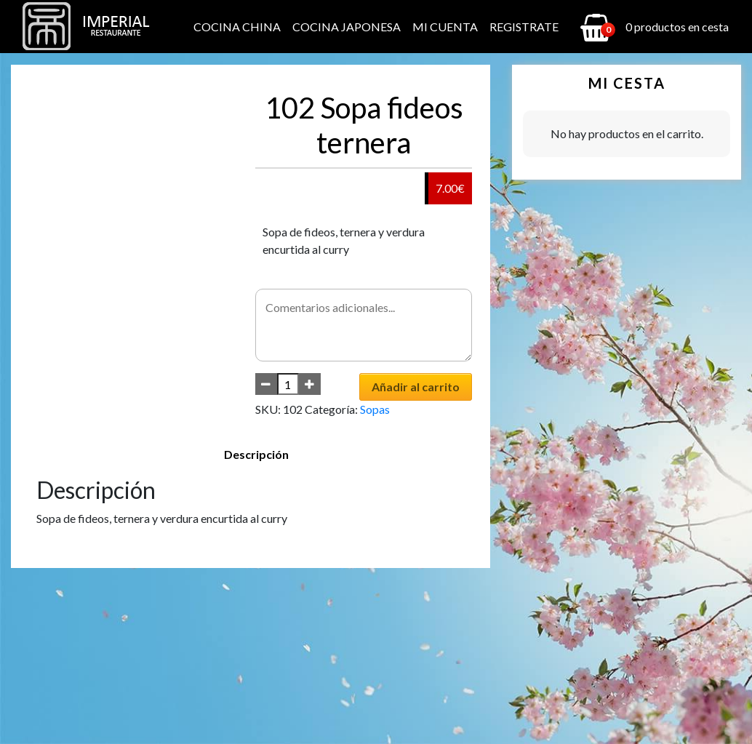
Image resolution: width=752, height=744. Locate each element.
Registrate (524, 26)
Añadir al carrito (416, 386)
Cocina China (237, 26)
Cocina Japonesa (346, 26)
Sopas (375, 409)
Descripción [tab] (256, 454)
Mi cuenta (445, 26)
